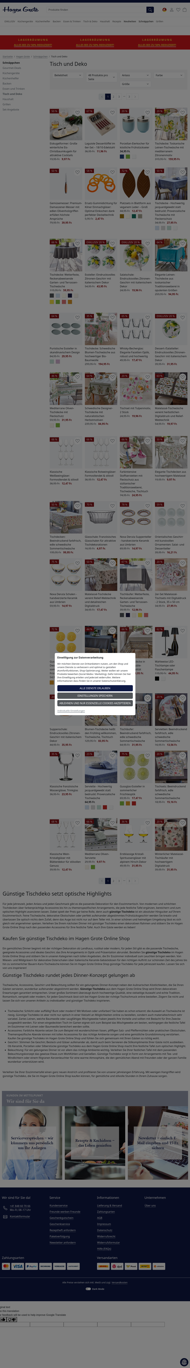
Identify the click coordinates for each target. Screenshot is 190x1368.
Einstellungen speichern (94, 695)
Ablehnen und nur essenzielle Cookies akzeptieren (95, 703)
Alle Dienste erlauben (95, 688)
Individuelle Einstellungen (71, 710)
